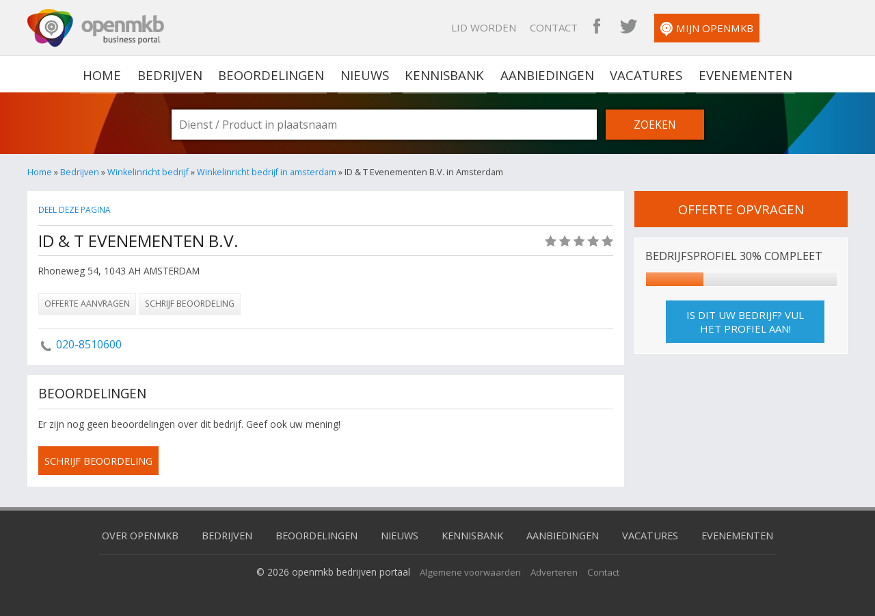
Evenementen (741, 74)
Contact (629, 27)
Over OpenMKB (130, 534)
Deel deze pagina (75, 210)
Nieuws (366, 74)
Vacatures (643, 74)
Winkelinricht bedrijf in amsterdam (268, 172)
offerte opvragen (741, 209)
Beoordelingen (273, 74)
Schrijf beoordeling (189, 303)
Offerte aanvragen (87, 303)
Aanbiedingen (546, 74)
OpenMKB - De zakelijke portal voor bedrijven (95, 28)
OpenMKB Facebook (672, 27)
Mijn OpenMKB (782, 29)
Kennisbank (445, 74)
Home (39, 172)
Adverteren (556, 571)
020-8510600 (89, 344)
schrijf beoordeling (101, 460)
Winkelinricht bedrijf (148, 172)
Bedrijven (173, 74)
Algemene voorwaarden (469, 571)
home (107, 74)
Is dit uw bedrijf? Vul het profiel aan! (745, 321)
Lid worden (558, 27)
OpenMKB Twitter (703, 27)
